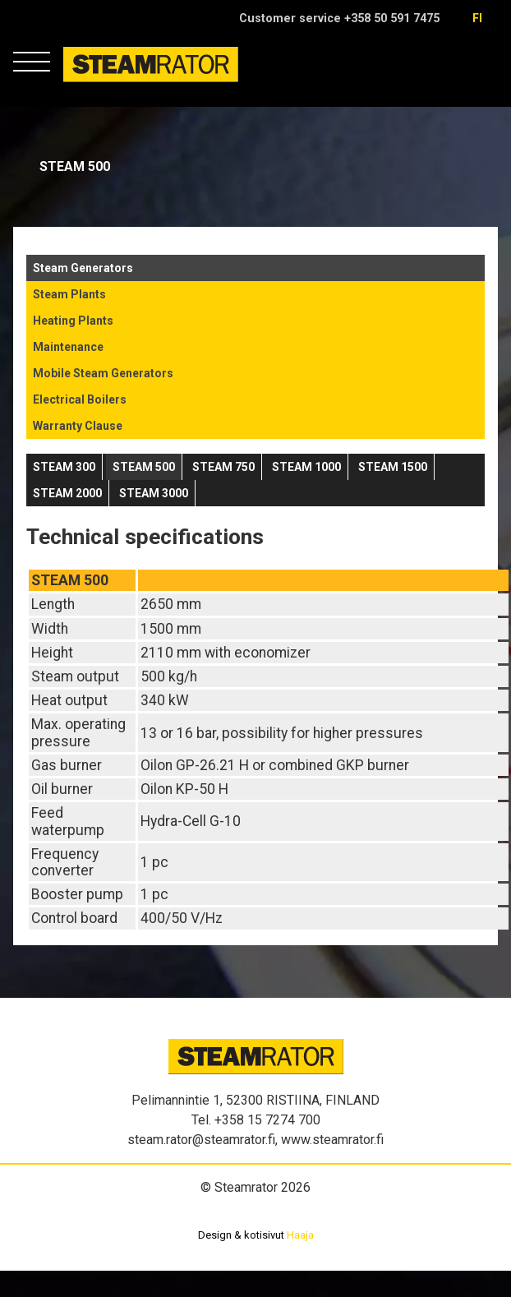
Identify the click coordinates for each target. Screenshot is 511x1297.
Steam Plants (69, 294)
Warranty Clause (77, 425)
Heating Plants (73, 320)
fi (477, 18)
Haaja (300, 1235)
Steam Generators (83, 268)
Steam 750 (223, 466)
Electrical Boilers (80, 399)
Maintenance (68, 346)
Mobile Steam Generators (103, 373)
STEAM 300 (64, 466)
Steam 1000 (306, 466)
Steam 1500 (392, 466)
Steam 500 (144, 466)
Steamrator (95, 81)
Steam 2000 (67, 493)
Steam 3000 (153, 493)
